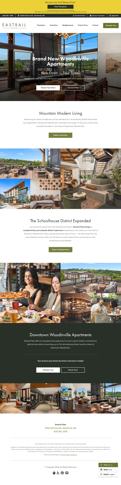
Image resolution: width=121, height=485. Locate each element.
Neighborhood (67, 25)
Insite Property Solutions (69, 455)
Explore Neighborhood (60, 251)
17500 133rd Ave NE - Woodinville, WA (31, 16)
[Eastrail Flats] (14, 26)
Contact (95, 25)
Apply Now (114, 16)
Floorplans (41, 25)
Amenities (54, 25)
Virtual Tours (83, 25)
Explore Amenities (60, 137)
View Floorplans (60, 6)
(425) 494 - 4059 (7, 16)
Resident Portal (79, 16)
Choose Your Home (97, 16)
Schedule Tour (111, 25)
